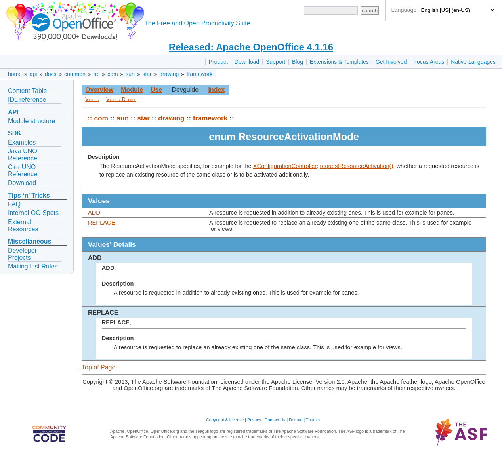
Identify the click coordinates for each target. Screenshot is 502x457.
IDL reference (27, 99)
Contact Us (275, 419)
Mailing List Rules (32, 266)
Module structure (31, 121)
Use (156, 89)
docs (51, 74)
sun (130, 74)
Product (218, 62)
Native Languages (473, 62)
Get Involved (391, 62)
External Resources (23, 225)
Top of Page (98, 367)
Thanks (313, 419)
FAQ (14, 204)
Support (275, 62)
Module (132, 89)
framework (199, 74)
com (112, 74)
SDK (14, 133)
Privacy (254, 419)
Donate (295, 419)
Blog (297, 62)
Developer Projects (22, 254)
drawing (169, 74)
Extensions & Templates (339, 62)
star (146, 74)
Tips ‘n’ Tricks (29, 195)
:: (90, 118)
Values (92, 99)
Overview (99, 89)
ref (96, 74)
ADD (94, 212)
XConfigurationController (285, 166)
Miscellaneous (29, 241)
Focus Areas (428, 62)
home (15, 74)
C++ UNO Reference (22, 170)
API (13, 112)
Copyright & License (225, 419)
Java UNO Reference (22, 155)
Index (216, 89)
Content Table (27, 91)
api (33, 74)
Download (247, 62)
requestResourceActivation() (356, 166)
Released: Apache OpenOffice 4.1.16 (251, 47)
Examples (22, 142)
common (75, 74)
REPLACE (101, 222)
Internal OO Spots (33, 212)
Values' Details (121, 99)
